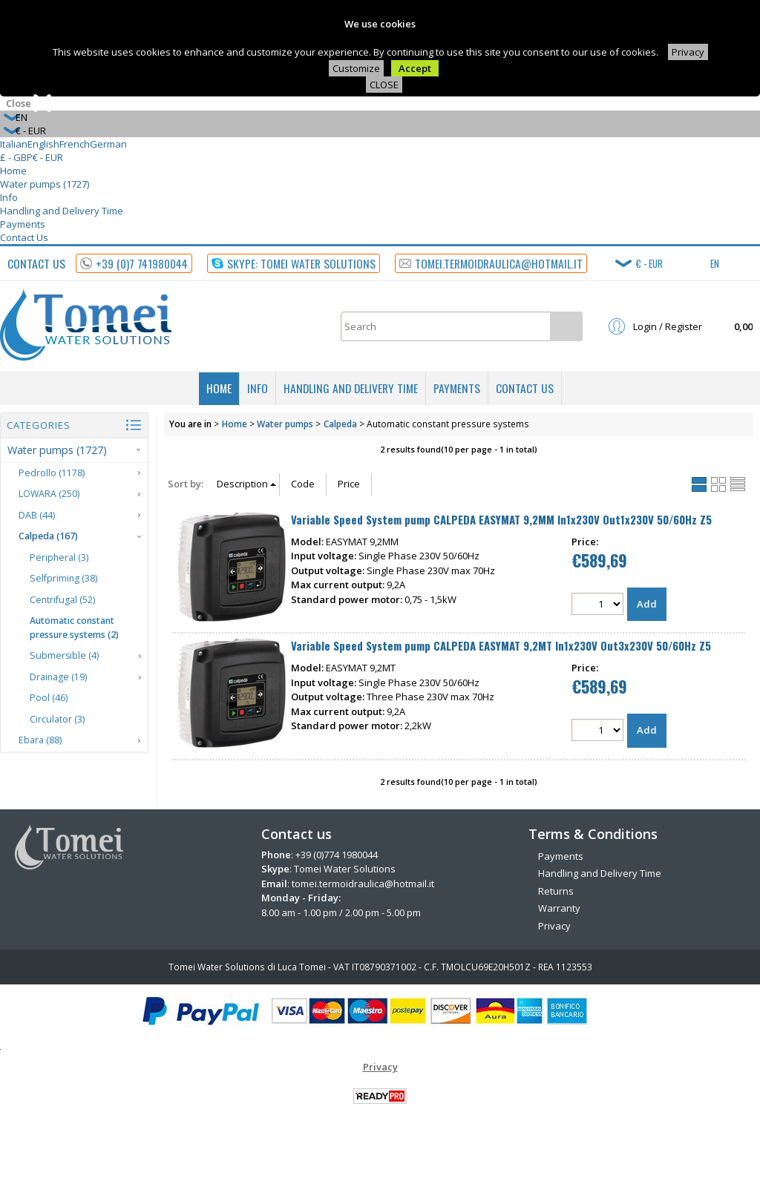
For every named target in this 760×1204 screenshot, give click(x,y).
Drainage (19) (58, 677)
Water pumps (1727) (44, 184)
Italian (13, 144)
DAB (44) (37, 515)
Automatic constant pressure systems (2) (74, 627)
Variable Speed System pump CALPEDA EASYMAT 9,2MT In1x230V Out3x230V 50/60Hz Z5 (501, 645)
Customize (356, 68)
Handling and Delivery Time (61, 210)
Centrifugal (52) (62, 599)
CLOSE (384, 84)
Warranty (559, 908)
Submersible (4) (64, 655)
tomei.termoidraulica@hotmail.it (363, 883)
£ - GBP (16, 157)
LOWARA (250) (49, 493)
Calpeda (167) (48, 536)
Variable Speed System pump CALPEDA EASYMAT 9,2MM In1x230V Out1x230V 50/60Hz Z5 (501, 519)
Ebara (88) (40, 740)
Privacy (688, 52)
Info (9, 197)
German (108, 144)
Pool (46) (49, 697)
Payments (22, 224)
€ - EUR (48, 157)
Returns (556, 891)
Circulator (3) (57, 719)
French (74, 144)
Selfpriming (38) (63, 578)
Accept (415, 68)
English (43, 144)
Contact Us (24, 237)
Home (13, 170)
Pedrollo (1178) (52, 473)
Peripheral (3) (59, 557)
